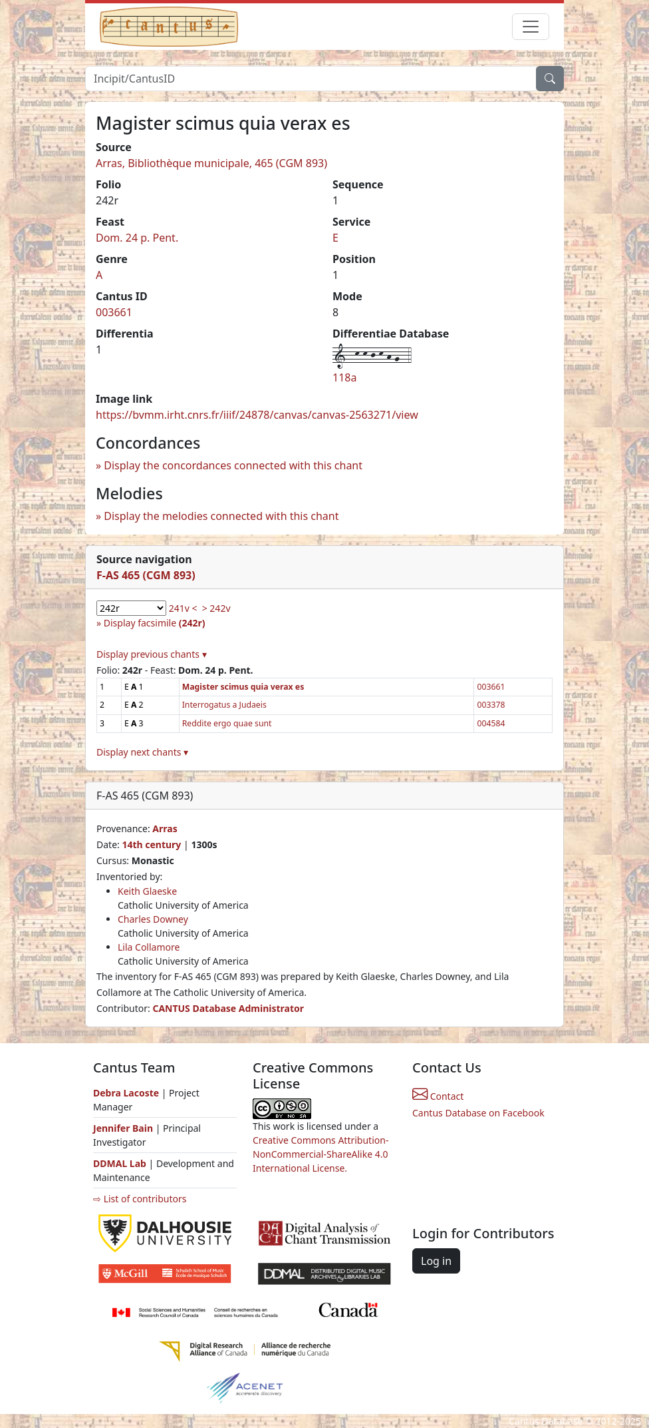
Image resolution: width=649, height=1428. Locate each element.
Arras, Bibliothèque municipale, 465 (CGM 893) (211, 163)
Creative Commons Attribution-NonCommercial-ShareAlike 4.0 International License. (320, 1154)
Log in (436, 1261)
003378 (491, 704)
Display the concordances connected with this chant (233, 465)
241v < (183, 608)
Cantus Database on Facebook (478, 1112)
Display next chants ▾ (142, 752)
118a (344, 377)
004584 (491, 723)
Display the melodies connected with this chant (221, 516)
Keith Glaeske (147, 891)
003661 (114, 312)
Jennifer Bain (124, 1128)
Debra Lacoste (126, 1092)
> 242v (216, 608)
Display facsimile (154, 622)
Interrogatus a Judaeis (224, 704)
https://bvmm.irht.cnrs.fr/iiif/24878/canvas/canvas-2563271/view (257, 414)
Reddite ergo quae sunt (227, 723)
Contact (437, 1096)
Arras (164, 828)
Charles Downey (153, 919)
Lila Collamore (149, 947)
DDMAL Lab (119, 1163)
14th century (151, 844)
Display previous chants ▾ (151, 654)
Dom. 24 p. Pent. (137, 237)
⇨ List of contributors (139, 1198)
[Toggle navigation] (530, 26)
